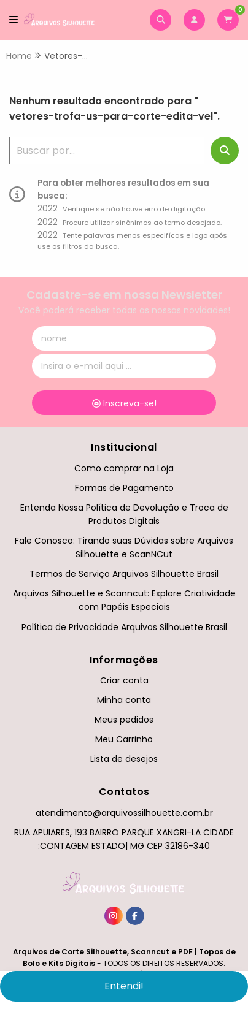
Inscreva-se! (124, 403)
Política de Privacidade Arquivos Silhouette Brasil (124, 627)
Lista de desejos (124, 759)
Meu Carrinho (124, 739)
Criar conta (124, 680)
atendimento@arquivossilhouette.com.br (124, 813)
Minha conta (124, 700)
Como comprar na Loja (124, 468)
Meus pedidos (124, 720)
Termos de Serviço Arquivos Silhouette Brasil (124, 574)
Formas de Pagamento (124, 488)
